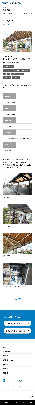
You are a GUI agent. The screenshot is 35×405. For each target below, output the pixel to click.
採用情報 (5, 373)
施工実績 (22, 13)
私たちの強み (6, 351)
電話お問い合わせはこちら (14, 323)
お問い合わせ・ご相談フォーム (15, 331)
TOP (4, 13)
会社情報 (5, 369)
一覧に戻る (17, 299)
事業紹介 (5, 356)
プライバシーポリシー (17, 386)
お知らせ (5, 347)
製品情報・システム (13, 13)
